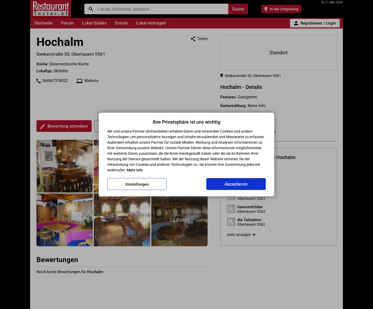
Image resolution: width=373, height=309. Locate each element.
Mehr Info (135, 170)
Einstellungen (137, 184)
